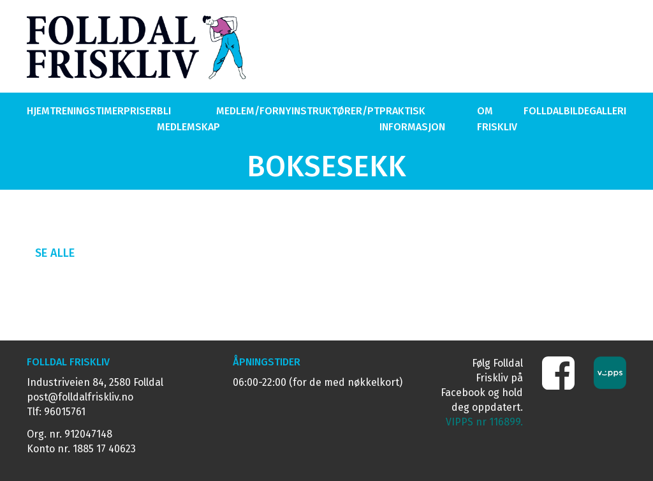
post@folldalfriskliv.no (80, 397)
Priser (140, 111)
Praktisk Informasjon (412, 119)
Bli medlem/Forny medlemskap (224, 119)
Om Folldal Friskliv (520, 119)
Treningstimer (87, 111)
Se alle (55, 253)
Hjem (38, 111)
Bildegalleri (595, 111)
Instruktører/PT (335, 111)
